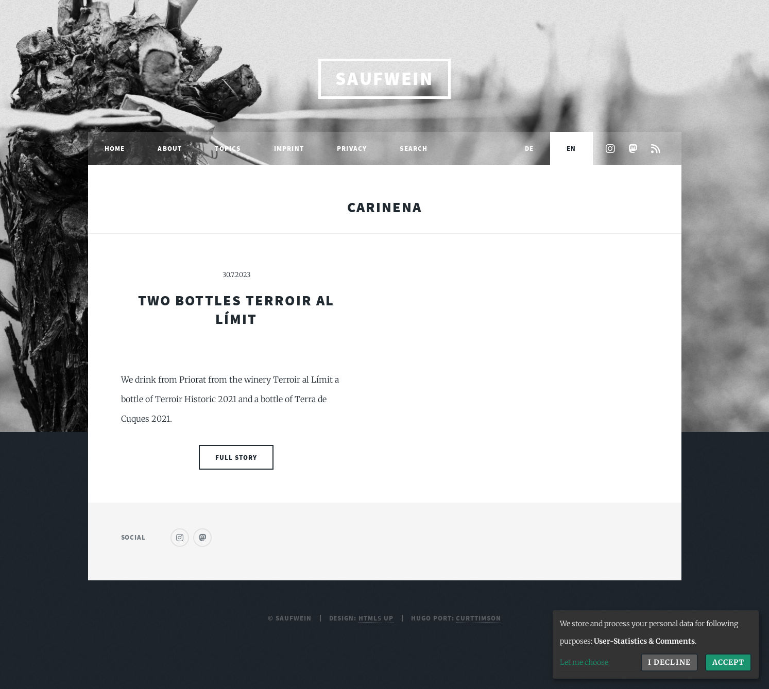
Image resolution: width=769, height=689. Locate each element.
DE (529, 148)
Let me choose (584, 662)
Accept (728, 662)
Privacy (352, 148)
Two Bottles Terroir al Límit (236, 309)
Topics (228, 148)
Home (115, 148)
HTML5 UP (376, 618)
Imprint (289, 148)
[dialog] (656, 644)
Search (414, 148)
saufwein (384, 78)
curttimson (478, 618)
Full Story (236, 457)
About (170, 148)
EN (571, 148)
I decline (669, 662)
